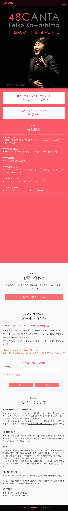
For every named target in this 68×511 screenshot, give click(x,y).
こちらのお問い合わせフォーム (39, 424)
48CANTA (8, 3)
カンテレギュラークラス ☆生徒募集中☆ (34, 113)
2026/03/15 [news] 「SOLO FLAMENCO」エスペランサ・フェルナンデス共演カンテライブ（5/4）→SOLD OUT (34, 169)
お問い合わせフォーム (34, 297)
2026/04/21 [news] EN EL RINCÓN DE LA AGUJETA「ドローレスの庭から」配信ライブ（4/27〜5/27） (33, 140)
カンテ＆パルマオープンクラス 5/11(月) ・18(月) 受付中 (34, 98)
